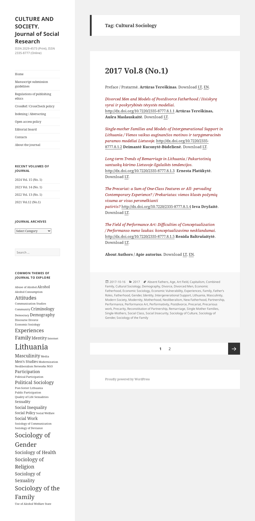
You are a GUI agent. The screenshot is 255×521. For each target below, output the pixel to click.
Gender (136, 295)
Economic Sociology (136, 291)
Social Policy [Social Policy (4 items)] (25, 412)
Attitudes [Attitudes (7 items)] (25, 297)
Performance (114, 304)
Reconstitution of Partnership (147, 309)
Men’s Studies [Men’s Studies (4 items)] (26, 361)
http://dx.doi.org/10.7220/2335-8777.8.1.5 (140, 236)
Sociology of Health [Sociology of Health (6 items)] (35, 452)
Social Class (136, 313)
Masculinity (214, 295)
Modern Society (116, 300)
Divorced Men (183, 286)
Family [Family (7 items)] (23, 337)
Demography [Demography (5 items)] (42, 315)
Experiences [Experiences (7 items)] (29, 330)
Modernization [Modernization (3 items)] (48, 362)
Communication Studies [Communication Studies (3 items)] (30, 303)
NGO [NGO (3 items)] (50, 366)
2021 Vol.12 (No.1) (28, 202)
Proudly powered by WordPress (127, 379)
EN (206, 86)
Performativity (159, 304)
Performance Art (136, 304)
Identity (148, 295)
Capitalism (197, 282)
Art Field (182, 282)
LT (200, 86)
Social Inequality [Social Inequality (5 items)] (31, 407)
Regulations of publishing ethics (33, 96)
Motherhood (152, 300)
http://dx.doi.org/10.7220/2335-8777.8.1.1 (140, 110)
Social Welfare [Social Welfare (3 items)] (45, 413)
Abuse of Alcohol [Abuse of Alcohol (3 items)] (26, 287)
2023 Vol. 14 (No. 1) (28, 187)
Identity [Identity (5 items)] (39, 338)
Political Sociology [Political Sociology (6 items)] (34, 382)
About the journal (27, 145)
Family (207, 291)
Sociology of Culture (183, 313)
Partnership (216, 300)
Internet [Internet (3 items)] (53, 338)
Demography (151, 286)
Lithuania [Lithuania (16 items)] (31, 347)
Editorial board (26, 129)
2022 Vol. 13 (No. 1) (28, 195)
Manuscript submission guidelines (31, 84)
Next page (234, 349)
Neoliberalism (172, 300)
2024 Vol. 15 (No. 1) (28, 180)
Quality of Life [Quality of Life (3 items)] (24, 397)
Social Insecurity (157, 313)
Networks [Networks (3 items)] (40, 366)
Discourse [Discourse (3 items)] (21, 320)
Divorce (167, 286)
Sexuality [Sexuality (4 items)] (22, 401)
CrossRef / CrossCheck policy (35, 106)
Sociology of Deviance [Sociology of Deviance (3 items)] (29, 428)
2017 (136, 282)
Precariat (194, 304)
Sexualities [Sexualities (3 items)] (41, 397)
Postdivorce (179, 304)
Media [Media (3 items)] (45, 356)
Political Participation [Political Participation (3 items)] (29, 377)
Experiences (192, 291)
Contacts (21, 137)
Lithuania (198, 295)
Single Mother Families (202, 309)
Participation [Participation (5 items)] (27, 371)
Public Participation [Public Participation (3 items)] (28, 392)
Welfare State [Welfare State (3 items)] (42, 504)
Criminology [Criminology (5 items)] (42, 309)
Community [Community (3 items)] (22, 309)
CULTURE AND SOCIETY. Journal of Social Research (37, 30)
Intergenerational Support (173, 295)
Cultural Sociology (128, 286)
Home (19, 74)
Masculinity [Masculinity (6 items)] (27, 356)
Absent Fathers (157, 282)
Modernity (135, 300)
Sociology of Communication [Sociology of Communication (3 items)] (33, 423)
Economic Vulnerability (167, 291)
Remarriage (177, 309)
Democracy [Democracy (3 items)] (22, 315)
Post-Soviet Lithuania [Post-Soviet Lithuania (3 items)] (29, 388)
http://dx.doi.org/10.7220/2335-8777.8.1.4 (156, 206)
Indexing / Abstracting (30, 114)
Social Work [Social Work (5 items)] (26, 418)
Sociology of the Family (132, 318)
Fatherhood (122, 295)
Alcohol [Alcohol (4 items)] (43, 286)
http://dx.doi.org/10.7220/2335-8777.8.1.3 (140, 170)
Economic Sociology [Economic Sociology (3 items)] (27, 324)
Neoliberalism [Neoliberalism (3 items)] (24, 366)
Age (172, 282)
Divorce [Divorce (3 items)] (33, 320)
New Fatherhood (195, 300)
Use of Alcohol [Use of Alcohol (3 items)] (24, 504)
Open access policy (28, 122)
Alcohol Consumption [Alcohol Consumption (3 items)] (29, 292)
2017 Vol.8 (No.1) (136, 70)
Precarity (119, 309)
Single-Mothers (115, 313)
